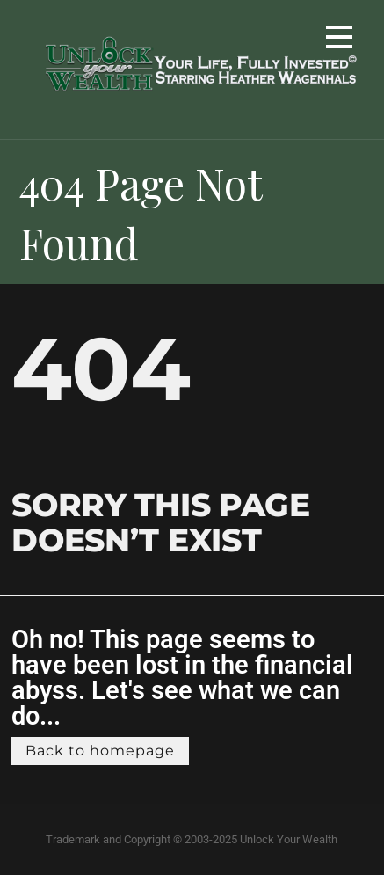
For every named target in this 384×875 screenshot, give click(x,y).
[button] (339, 40)
